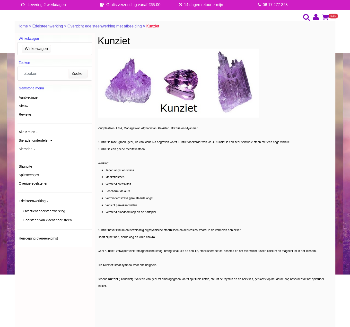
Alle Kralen (27, 132)
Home (23, 26)
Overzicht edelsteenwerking (44, 211)
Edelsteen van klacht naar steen (47, 220)
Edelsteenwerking (48, 26)
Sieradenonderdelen (34, 140)
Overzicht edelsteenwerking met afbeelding (105, 26)
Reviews (25, 114)
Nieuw (23, 106)
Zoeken (78, 73)
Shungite (25, 166)
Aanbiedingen (29, 97)
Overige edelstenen (33, 183)
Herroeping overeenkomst (38, 238)
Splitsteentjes (29, 175)
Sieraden (25, 149)
